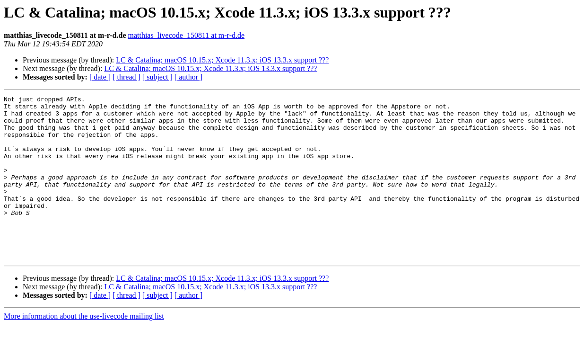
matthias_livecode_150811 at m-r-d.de (186, 35)
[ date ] (100, 77)
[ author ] (188, 77)
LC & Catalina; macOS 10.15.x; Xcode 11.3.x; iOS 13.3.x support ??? (222, 60)
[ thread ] (126, 77)
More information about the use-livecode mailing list (84, 349)
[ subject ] (157, 77)
